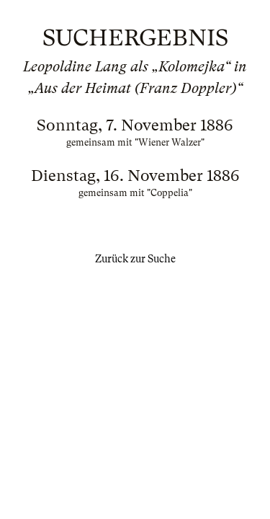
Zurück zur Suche (135, 259)
